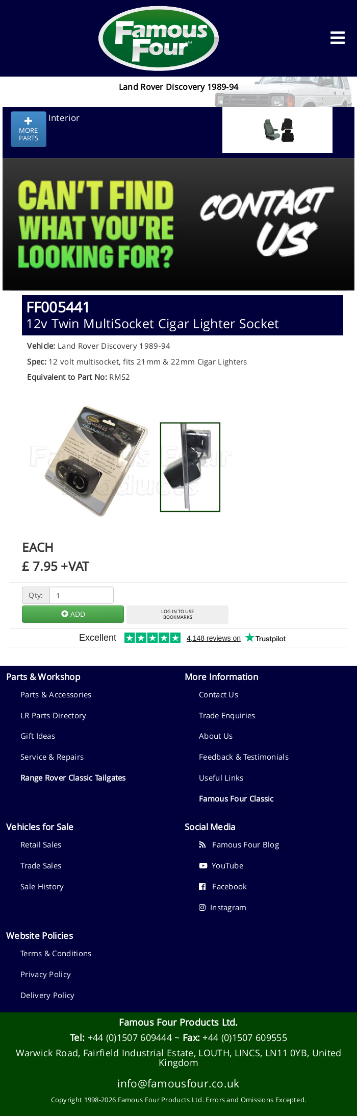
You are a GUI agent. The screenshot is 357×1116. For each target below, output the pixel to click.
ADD (73, 614)
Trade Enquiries (227, 715)
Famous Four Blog (239, 844)
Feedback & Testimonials (244, 756)
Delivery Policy (47, 995)
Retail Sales (41, 844)
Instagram (223, 907)
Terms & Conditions (55, 953)
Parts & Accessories (56, 694)
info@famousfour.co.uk (178, 1083)
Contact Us (218, 694)
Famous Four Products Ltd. (178, 1022)
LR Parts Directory (53, 715)
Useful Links (221, 777)
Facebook (223, 886)
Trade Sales (40, 865)
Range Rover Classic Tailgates (73, 777)
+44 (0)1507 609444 (130, 1037)
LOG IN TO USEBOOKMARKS (177, 614)
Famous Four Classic (236, 798)
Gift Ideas (37, 736)
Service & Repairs (52, 756)
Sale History (42, 886)
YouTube (221, 865)
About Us (216, 736)
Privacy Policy (45, 974)
